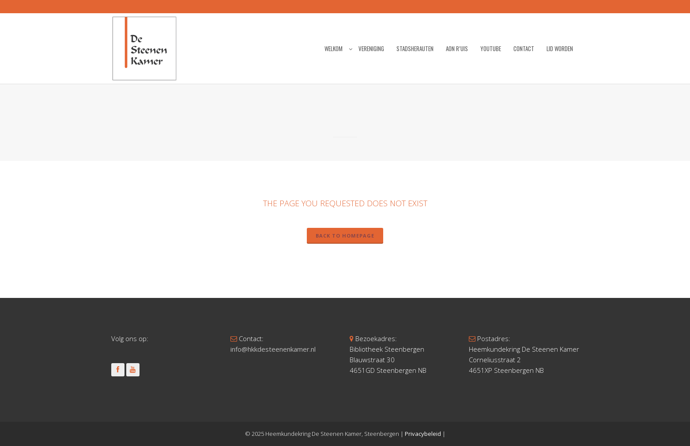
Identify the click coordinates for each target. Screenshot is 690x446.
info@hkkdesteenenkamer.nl (273, 349)
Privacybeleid (423, 434)
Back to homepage (345, 235)
